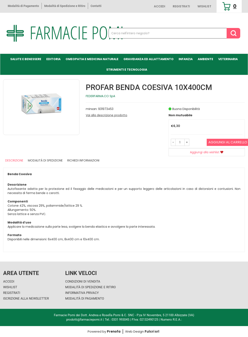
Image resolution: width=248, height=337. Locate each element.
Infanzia (186, 59)
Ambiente (205, 59)
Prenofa (114, 331)
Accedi (159, 6)
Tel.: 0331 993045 (117, 319)
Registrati (181, 6)
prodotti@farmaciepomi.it (84, 319)
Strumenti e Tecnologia (126, 69)
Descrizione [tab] (14, 160)
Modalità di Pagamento (23, 6)
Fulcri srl (152, 331)
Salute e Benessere (25, 59)
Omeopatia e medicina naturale (92, 59)
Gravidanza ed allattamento (148, 59)
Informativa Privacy (82, 293)
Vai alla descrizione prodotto (106, 115)
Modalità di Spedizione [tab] (45, 160)
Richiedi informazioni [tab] (83, 160)
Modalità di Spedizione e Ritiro (64, 6)
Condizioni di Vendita (82, 281)
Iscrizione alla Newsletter (26, 298)
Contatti (96, 6)
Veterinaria (228, 59)
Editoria (53, 59)
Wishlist (204, 6)
